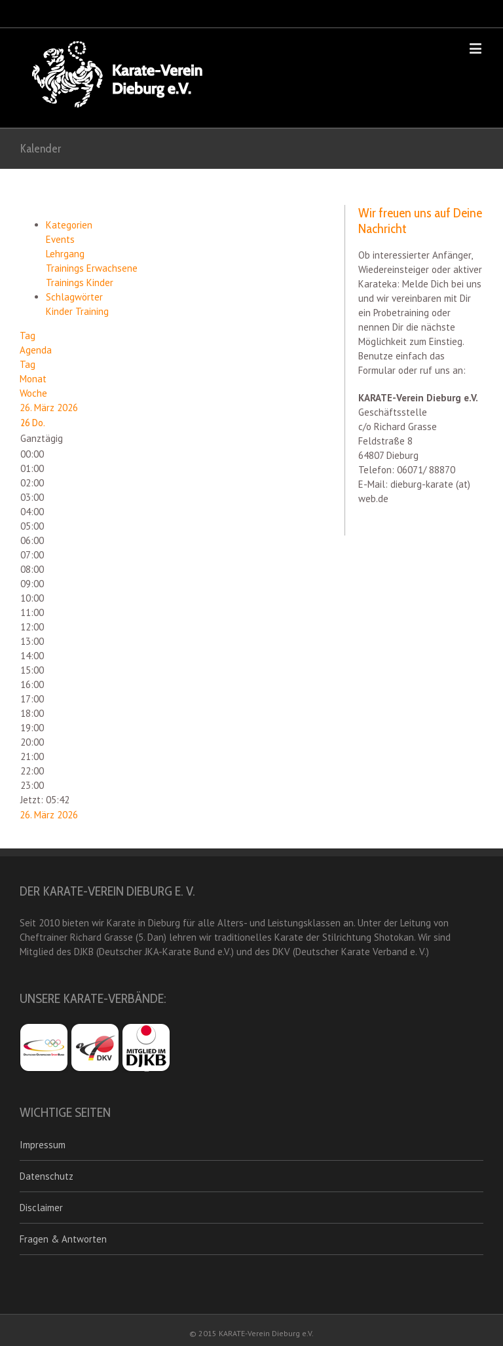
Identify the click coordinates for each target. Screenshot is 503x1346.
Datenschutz (46, 1176)
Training (92, 311)
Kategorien (69, 225)
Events (60, 239)
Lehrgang (65, 253)
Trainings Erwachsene (92, 268)
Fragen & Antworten (63, 1239)
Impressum (42, 1144)
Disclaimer (41, 1207)
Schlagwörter (74, 297)
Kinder (60, 311)
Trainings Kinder (79, 282)
